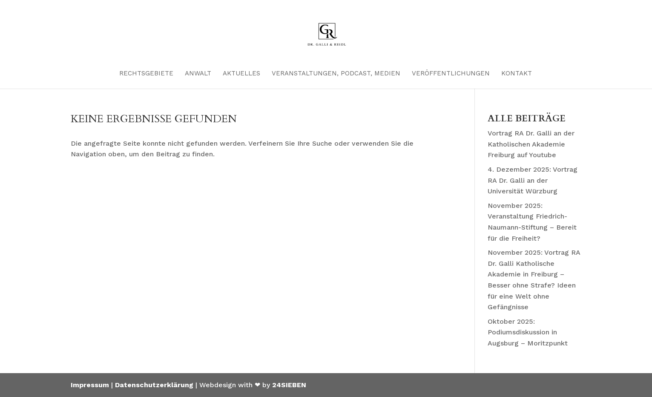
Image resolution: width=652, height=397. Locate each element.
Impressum (90, 385)
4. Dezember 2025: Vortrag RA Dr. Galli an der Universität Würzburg (532, 180)
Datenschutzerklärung (154, 385)
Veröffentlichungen (451, 73)
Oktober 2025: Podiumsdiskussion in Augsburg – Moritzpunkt (528, 332)
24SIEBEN (289, 385)
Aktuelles (241, 73)
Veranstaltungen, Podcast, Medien (336, 73)
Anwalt (198, 73)
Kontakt (516, 73)
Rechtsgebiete (146, 73)
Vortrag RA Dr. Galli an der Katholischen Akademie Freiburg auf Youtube (531, 144)
